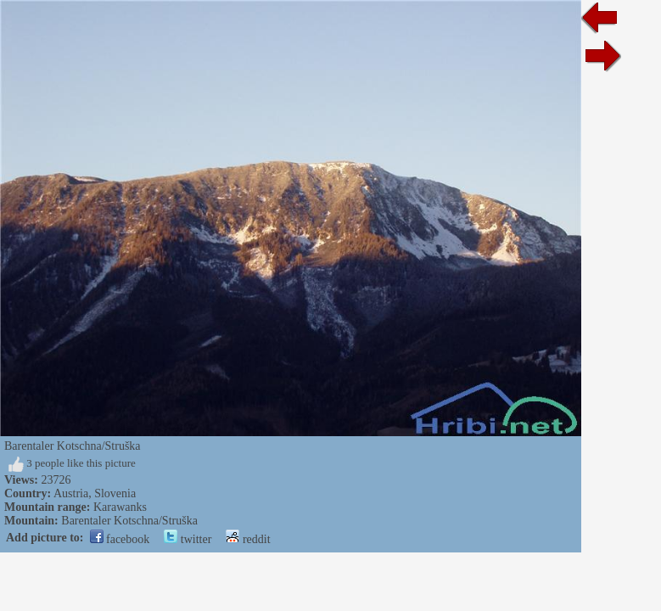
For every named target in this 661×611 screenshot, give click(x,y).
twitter (187, 539)
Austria (70, 493)
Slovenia (115, 493)
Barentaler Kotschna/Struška (129, 520)
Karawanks (120, 507)
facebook (120, 539)
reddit (248, 539)
